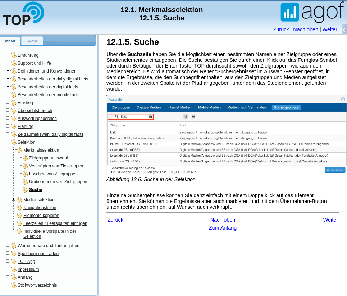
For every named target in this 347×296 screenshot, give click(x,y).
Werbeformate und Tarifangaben (48, 245)
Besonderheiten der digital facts (48, 86)
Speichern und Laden (38, 253)
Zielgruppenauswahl (48, 158)
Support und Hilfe (34, 63)
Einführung (28, 55)
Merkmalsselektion (41, 150)
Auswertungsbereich (37, 118)
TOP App (26, 261)
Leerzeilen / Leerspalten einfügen (55, 223)
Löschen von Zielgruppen (53, 173)
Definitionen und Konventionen (47, 71)
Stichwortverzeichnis (37, 285)
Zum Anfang (223, 228)
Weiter (330, 29)
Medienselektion (39, 199)
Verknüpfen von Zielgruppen (56, 165)
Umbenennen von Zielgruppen (58, 181)
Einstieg (25, 102)
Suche (35, 189)
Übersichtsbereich (35, 110)
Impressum (28, 269)
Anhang (25, 277)
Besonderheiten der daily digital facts (53, 79)
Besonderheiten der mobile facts (48, 94)
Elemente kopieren (41, 215)
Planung (25, 126)
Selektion (26, 142)
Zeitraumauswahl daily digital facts (50, 134)
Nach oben (305, 29)
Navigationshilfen (39, 207)
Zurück (281, 29)
